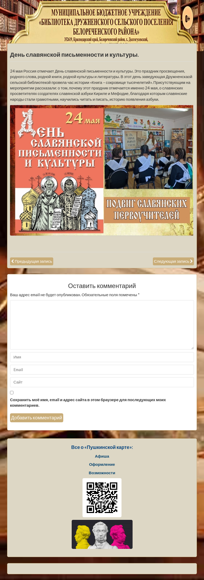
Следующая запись (171, 261)
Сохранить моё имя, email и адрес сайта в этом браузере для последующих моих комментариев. (88, 402)
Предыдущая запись (33, 261)
